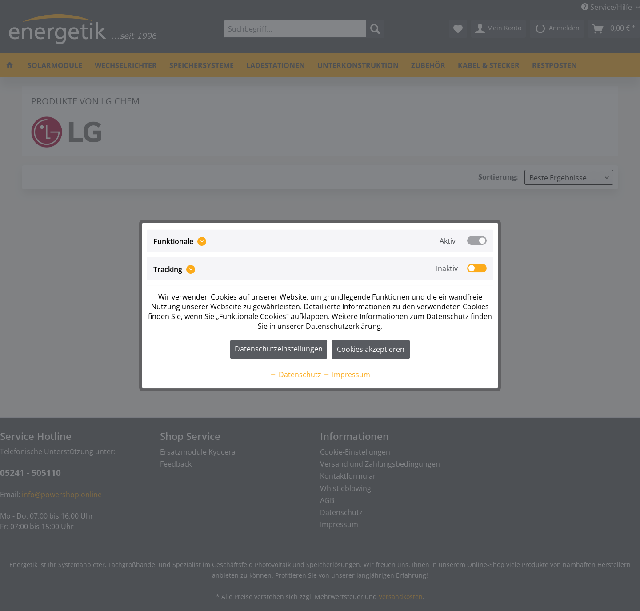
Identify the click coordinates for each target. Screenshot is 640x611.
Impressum (346, 374)
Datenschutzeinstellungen (279, 349)
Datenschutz (295, 374)
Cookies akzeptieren (370, 349)
